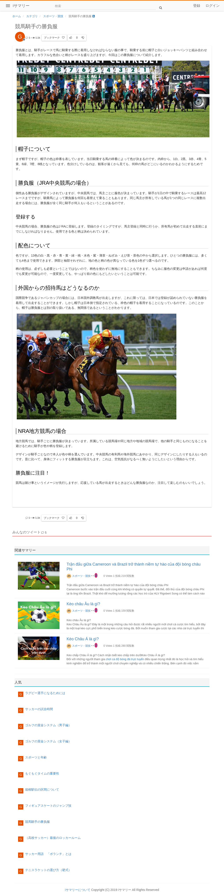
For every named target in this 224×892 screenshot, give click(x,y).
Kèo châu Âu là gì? (83, 604)
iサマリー (21, 6)
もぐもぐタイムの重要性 (42, 773)
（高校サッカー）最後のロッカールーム (53, 838)
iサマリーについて (77, 890)
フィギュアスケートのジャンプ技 (48, 805)
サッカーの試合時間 (39, 709)
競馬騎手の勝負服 (37, 821)
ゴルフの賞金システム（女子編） (48, 741)
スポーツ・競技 (79, 575)
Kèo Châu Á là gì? (83, 639)
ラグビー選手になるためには (45, 693)
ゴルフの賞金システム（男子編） (48, 725)
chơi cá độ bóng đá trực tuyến (125, 659)
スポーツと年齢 (36, 757)
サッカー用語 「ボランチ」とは (48, 854)
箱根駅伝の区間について (42, 789)
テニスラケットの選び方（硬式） (48, 870)
